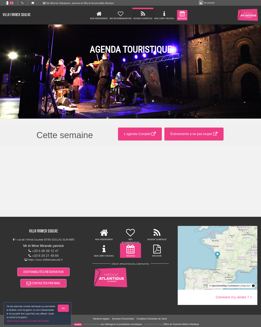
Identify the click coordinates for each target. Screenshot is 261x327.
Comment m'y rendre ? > (234, 297)
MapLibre (245, 285)
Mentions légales (101, 319)
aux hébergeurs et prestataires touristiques (121, 324)
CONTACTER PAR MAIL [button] (43, 283)
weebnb (78, 324)
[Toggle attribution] (253, 286)
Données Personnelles (123, 319)
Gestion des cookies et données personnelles (28, 321)
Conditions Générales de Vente (152, 319)
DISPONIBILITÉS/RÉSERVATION (43, 272)
